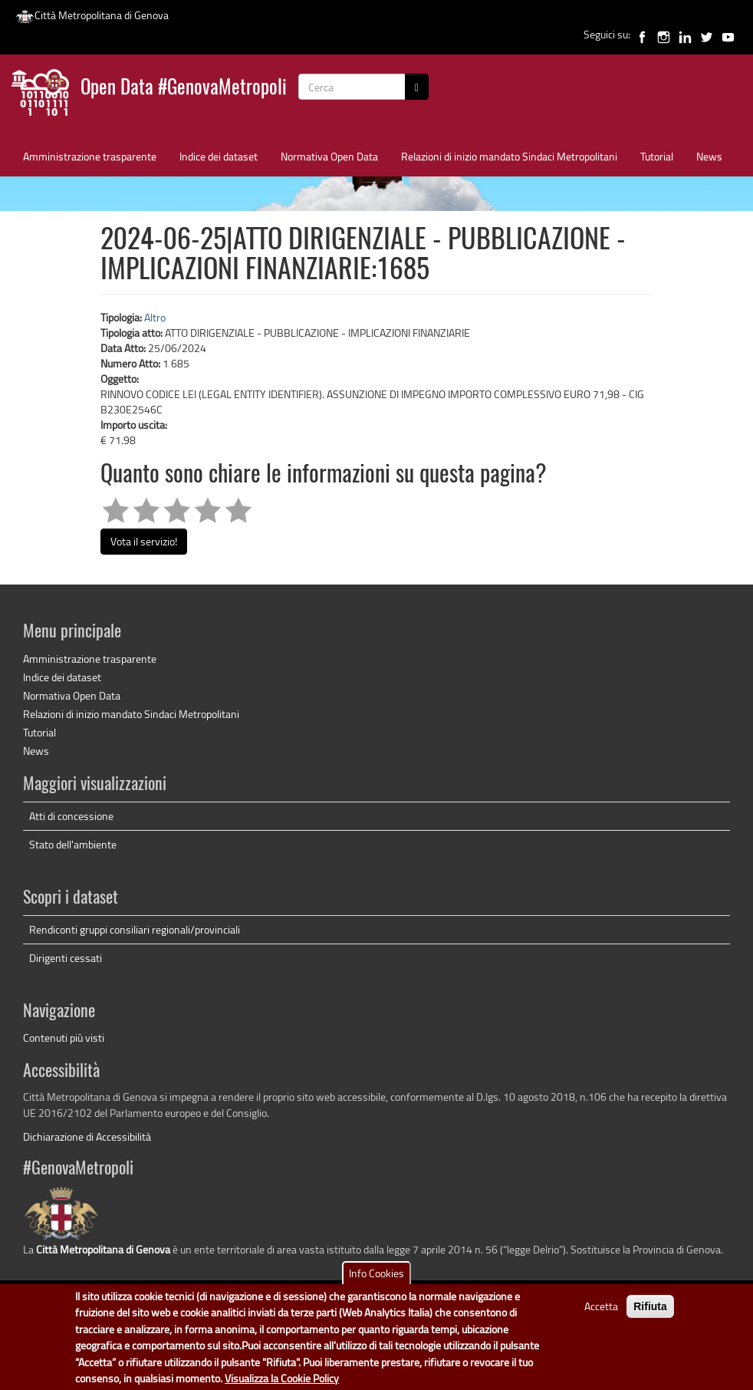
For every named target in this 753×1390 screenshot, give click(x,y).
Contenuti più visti (63, 1037)
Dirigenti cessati (65, 957)
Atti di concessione (71, 816)
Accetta (601, 1313)
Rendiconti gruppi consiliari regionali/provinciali (134, 929)
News (709, 156)
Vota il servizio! (143, 541)
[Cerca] (417, 87)
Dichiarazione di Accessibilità (87, 1136)
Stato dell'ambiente (73, 844)
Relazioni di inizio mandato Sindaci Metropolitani (509, 156)
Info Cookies (376, 1280)
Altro (155, 317)
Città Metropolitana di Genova (92, 15)
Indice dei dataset (218, 156)
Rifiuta (650, 1314)
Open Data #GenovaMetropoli (184, 88)
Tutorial (656, 156)
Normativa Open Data (329, 156)
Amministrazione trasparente (89, 156)
